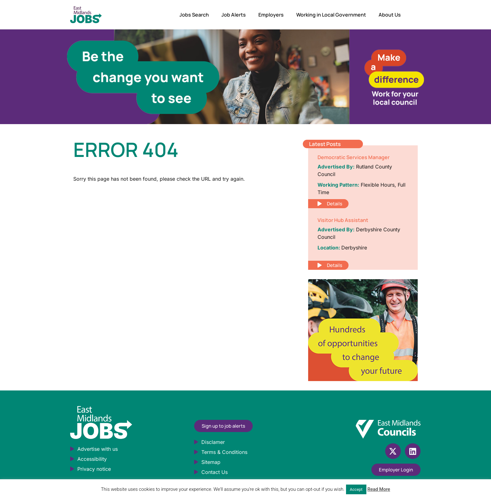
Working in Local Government (331, 14)
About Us (390, 14)
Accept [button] (356, 489)
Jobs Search (194, 14)
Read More (378, 489)
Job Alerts (233, 14)
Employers (271, 14)
